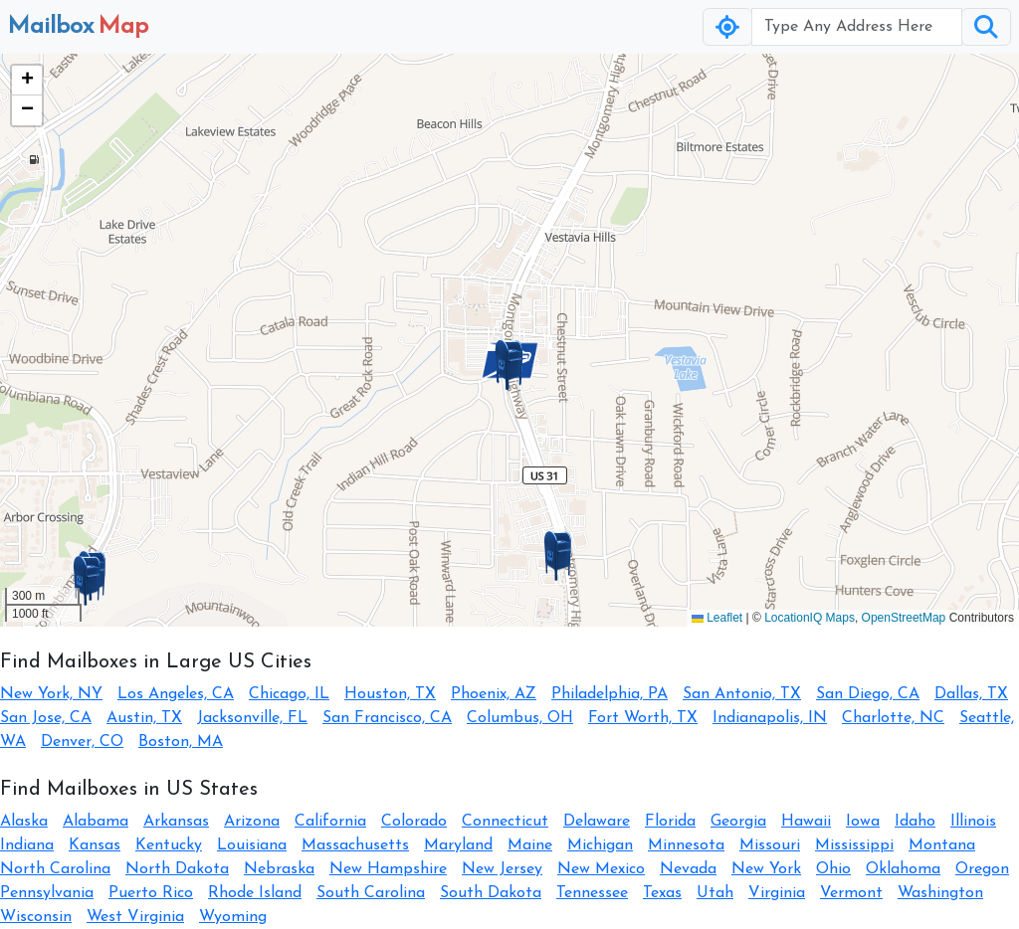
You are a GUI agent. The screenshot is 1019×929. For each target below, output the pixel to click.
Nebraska (279, 869)
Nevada (688, 869)
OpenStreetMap (904, 618)
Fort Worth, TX (643, 718)
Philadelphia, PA (609, 694)
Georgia (738, 822)
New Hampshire (388, 869)
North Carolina (55, 869)
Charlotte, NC (893, 718)
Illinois (973, 822)
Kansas (94, 845)
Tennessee (592, 893)
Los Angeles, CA (175, 694)
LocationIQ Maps (809, 618)
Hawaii (806, 822)
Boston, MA (180, 742)
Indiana (27, 845)
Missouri (769, 845)
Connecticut (505, 822)
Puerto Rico (150, 893)
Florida (670, 822)
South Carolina (370, 893)
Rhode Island (255, 893)
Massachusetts (355, 845)
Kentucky (168, 845)
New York (766, 869)
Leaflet (717, 618)
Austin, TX (144, 718)
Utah (715, 893)
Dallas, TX (971, 694)
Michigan (600, 845)
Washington (940, 893)
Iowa (863, 822)
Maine (530, 845)
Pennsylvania (47, 893)
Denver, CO (82, 742)
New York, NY (51, 694)
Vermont (851, 893)
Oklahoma (903, 869)
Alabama (95, 822)
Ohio (833, 869)
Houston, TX (390, 694)
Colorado (414, 822)
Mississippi (854, 845)
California (330, 822)
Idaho (915, 822)
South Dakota (490, 893)
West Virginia (135, 917)
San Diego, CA (867, 694)
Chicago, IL (289, 694)
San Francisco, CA (387, 718)
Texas (662, 893)
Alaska (24, 822)
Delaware (596, 822)
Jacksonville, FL (252, 718)
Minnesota (686, 845)
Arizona (252, 822)
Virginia (776, 893)
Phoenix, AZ (493, 694)
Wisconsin (36, 917)
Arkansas (176, 822)
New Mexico (601, 869)
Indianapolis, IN (770, 718)
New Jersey (502, 869)
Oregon (982, 869)
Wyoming (233, 917)
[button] (509, 365)
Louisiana (252, 845)
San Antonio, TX (742, 694)
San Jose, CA (46, 718)
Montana (942, 845)
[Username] (856, 27)
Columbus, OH (520, 718)
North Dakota (177, 869)
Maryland (458, 845)
